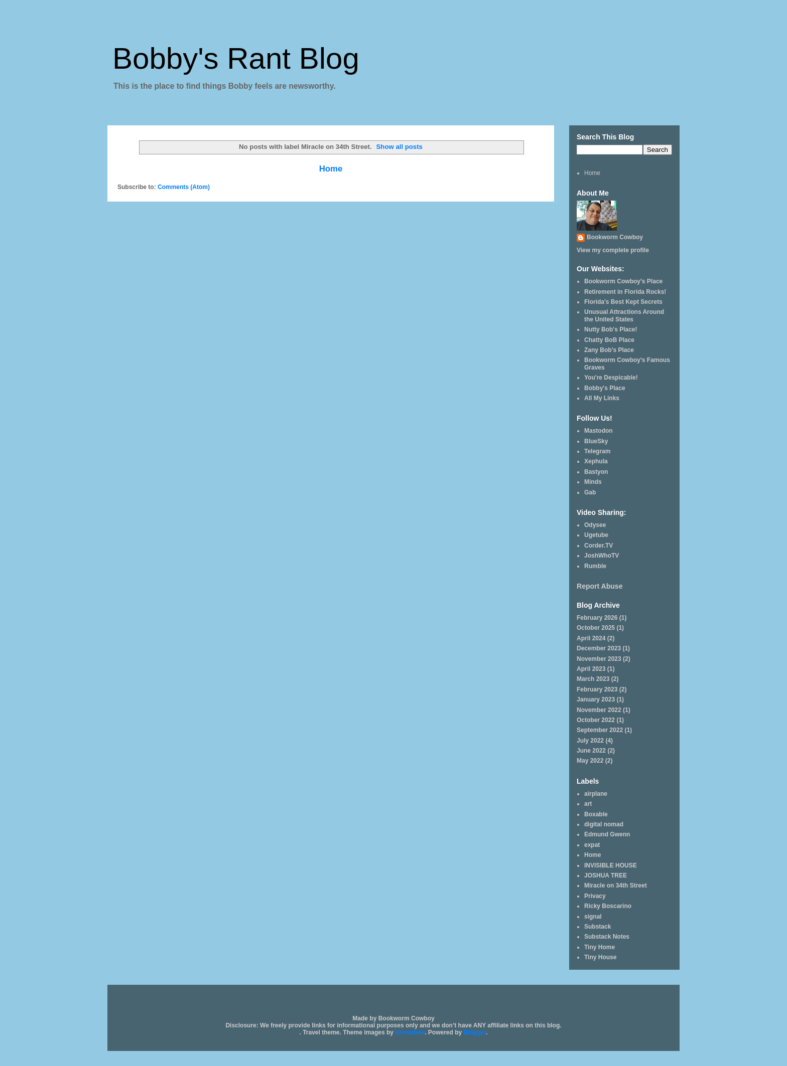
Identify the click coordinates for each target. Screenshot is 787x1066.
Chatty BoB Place (609, 339)
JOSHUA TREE (605, 875)
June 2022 (591, 750)
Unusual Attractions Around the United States (624, 315)
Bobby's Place (604, 388)
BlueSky (596, 441)
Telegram (597, 451)
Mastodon (598, 430)
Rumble (595, 566)
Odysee (595, 524)
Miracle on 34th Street (615, 885)
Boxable (596, 814)
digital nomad (603, 824)
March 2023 (593, 678)
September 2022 (600, 730)
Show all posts (399, 146)
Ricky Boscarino (607, 906)
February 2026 (597, 617)
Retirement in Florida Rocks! (625, 291)
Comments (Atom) (184, 187)
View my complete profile (613, 250)
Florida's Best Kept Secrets (623, 301)
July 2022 (590, 740)
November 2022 (599, 710)
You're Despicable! (611, 377)
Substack (597, 926)
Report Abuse (599, 586)
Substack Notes (606, 936)
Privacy (595, 896)
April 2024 (591, 638)
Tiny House (600, 957)
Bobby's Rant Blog (235, 58)
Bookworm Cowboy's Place (623, 281)
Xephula (596, 461)
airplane (595, 793)
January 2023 (596, 699)
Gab (590, 492)
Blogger (475, 1032)
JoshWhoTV (601, 555)
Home (331, 168)
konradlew (410, 1032)
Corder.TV (598, 545)
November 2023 (599, 658)
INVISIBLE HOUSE (610, 865)
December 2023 (599, 648)
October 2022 (596, 720)
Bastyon (596, 471)
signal (593, 916)
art (588, 803)
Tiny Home (599, 947)
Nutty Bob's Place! (610, 329)
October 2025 (596, 627)
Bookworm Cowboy (615, 237)
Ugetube (596, 535)
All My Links (601, 398)
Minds (593, 481)
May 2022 (590, 760)
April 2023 (591, 668)
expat (592, 844)
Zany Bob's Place (609, 349)
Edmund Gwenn (607, 834)
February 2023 (597, 689)
